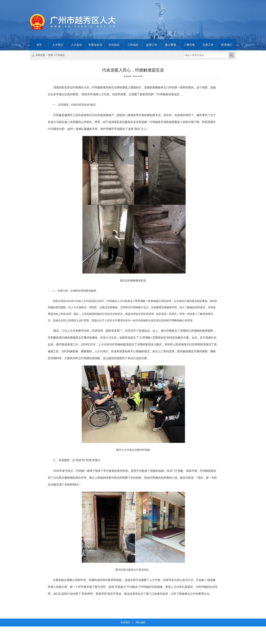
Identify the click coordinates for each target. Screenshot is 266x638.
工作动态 (132, 44)
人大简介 (57, 44)
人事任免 (189, 44)
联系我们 (226, 44)
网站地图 (140, 622)
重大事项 (170, 44)
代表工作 (208, 44)
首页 (39, 44)
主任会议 (114, 44)
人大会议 (76, 44)
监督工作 (151, 44)
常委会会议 (95, 44)
